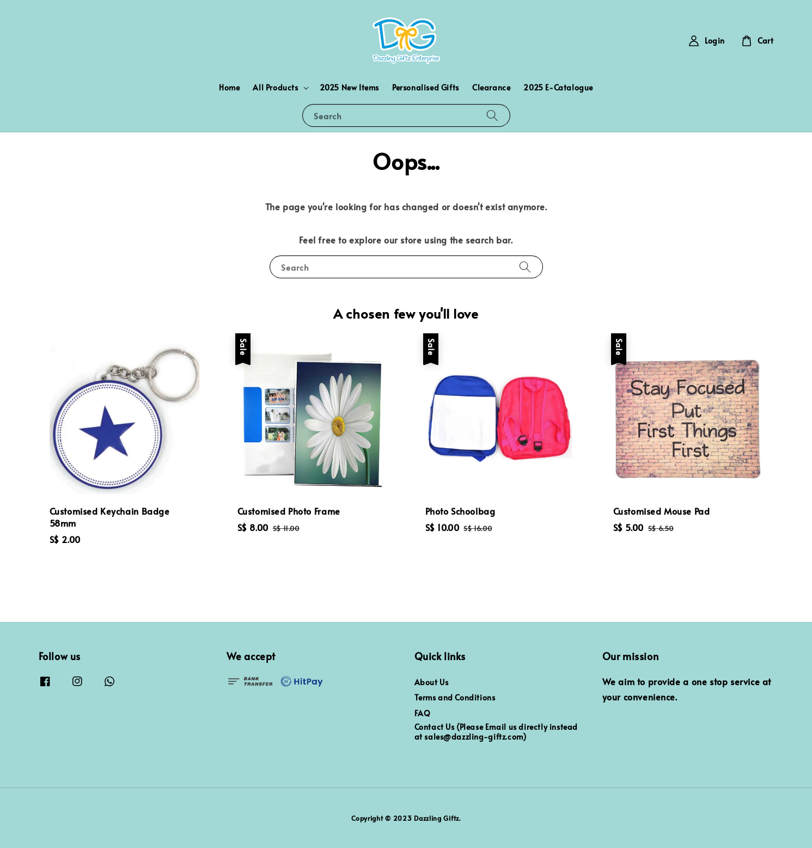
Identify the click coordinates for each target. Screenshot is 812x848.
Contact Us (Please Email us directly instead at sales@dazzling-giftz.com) (496, 732)
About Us (431, 682)
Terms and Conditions (455, 697)
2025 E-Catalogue (558, 87)
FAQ (422, 713)
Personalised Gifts (425, 87)
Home (229, 87)
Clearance (491, 87)
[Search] (492, 115)
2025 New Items (349, 87)
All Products (275, 88)
